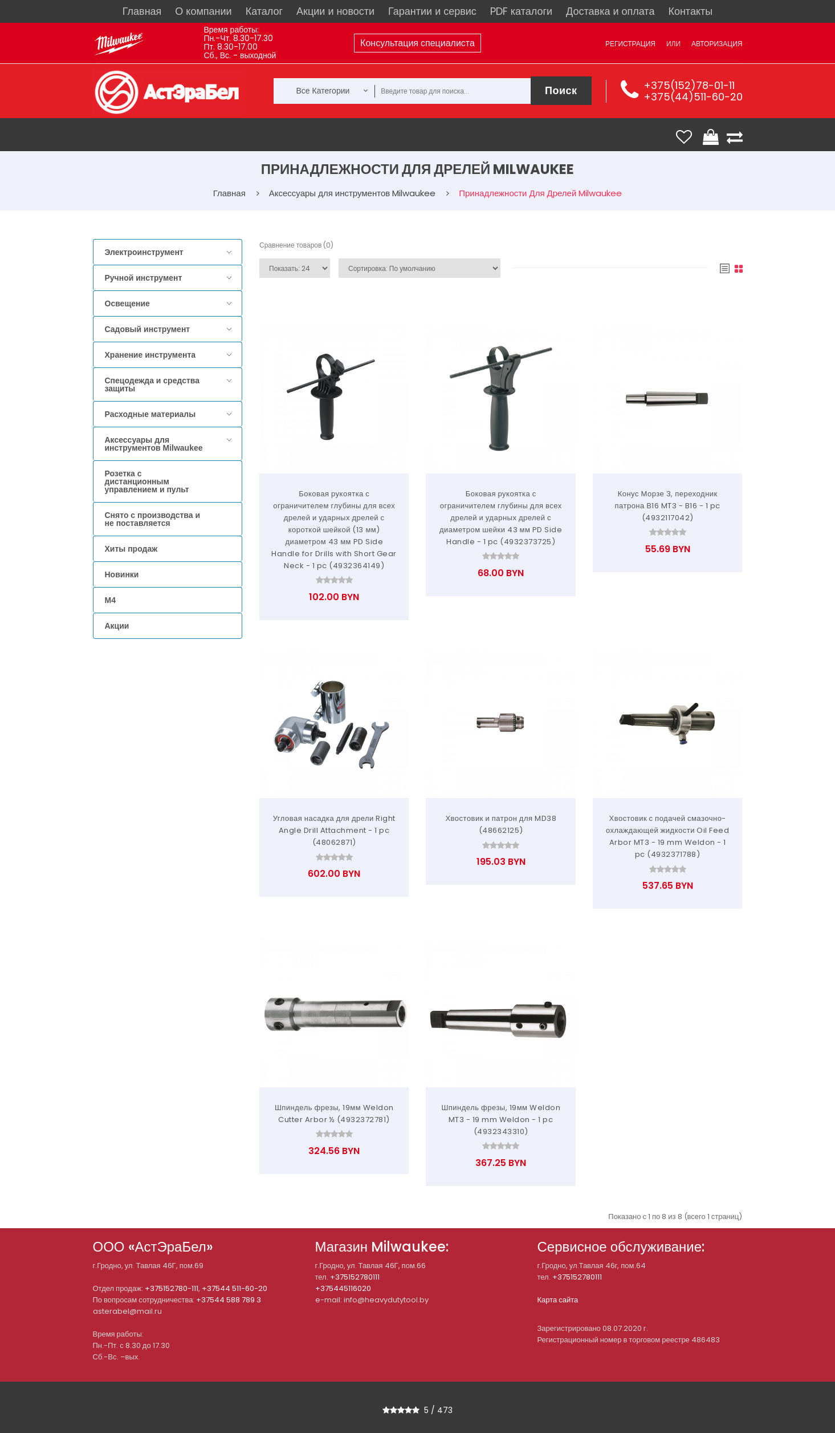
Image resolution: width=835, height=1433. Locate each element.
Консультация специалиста (417, 43)
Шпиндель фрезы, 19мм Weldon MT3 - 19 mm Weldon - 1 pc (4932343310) (500, 1119)
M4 (110, 600)
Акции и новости (335, 11)
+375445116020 (343, 1288)
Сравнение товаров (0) (296, 245)
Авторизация (716, 43)
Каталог (264, 11)
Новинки (122, 574)
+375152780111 (355, 1277)
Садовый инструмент (147, 329)
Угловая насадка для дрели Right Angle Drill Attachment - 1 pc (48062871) (334, 830)
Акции (117, 625)
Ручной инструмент (143, 277)
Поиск (561, 90)
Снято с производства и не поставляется (153, 519)
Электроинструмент (144, 252)
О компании (203, 11)
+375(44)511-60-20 (693, 97)
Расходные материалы (150, 414)
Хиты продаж (131, 548)
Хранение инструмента (150, 354)
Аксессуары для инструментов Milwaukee (154, 443)
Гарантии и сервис (432, 11)
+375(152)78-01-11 (689, 85)
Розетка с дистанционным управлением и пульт (147, 481)
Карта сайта (558, 1299)
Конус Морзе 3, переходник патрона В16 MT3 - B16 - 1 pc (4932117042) (667, 505)
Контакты (690, 11)
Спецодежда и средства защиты (152, 384)
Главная (142, 11)
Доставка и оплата (610, 11)
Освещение (127, 303)
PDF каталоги (521, 11)
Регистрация (630, 43)
